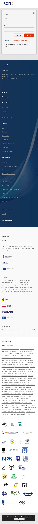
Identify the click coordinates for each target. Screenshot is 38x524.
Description (5, 147)
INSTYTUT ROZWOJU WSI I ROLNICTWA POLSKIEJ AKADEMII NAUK (19, 407)
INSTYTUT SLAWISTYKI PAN (9, 391)
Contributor (5, 136)
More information (25, 516)
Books (4, 111)
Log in (4, 213)
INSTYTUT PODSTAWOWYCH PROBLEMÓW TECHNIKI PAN (17, 389)
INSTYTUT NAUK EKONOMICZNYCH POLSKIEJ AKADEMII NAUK (18, 405)
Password (7, 26)
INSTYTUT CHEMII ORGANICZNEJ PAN (24, 369)
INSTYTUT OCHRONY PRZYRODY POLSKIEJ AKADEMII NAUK (17, 387)
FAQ (3, 178)
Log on (29, 35)
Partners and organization (9, 166)
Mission (4, 162)
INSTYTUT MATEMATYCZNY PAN (10, 349)
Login (6, 18)
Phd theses (5, 107)
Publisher (5, 140)
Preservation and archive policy (11, 189)
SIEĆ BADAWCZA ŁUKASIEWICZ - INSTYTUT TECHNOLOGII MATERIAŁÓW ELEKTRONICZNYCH (16, 398)
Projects (4, 170)
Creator (4, 132)
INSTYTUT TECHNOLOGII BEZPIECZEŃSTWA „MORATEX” (20, 414)
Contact (4, 201)
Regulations (5, 185)
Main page (5, 97)
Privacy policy (6, 193)
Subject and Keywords (8, 151)
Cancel (18, 35)
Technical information (8, 174)
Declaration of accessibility (10, 197)
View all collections (7, 117)
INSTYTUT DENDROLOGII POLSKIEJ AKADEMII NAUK (15, 371)
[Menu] (35, 1)
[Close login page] (34, 13)
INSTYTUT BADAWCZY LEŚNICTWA (22, 355)
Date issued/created (8, 143)
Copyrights (5, 182)
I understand (19, 519)
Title (3, 128)
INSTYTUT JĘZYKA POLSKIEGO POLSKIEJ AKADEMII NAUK (17, 380)
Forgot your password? (20, 40)
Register (7, 40)
